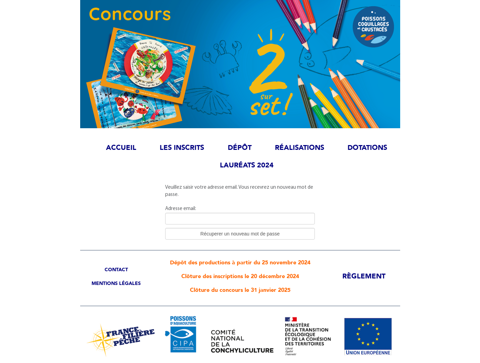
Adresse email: (180, 208)
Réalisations (299, 147)
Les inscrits (182, 147)
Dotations (367, 147)
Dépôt (240, 147)
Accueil (121, 147)
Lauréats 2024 (247, 165)
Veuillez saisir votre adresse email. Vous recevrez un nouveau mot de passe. (239, 190)
